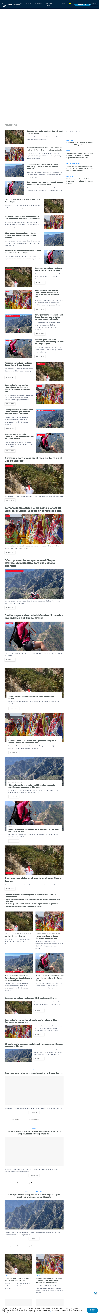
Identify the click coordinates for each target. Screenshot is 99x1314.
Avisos (63, 3)
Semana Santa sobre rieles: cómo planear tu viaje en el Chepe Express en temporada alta (48, 936)
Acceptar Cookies (92, 1310)
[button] (95, 1293)
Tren (21, 3)
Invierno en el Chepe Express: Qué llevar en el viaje (23, 906)
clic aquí (48, 1312)
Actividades (38, 3)
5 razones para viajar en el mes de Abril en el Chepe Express (31, 998)
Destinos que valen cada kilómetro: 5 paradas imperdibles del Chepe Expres (49, 342)
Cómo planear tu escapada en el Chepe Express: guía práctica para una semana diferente (42, 167)
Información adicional (14, 315)
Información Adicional (49, 4)
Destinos (28, 3)
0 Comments (35, 1120)
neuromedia (15, 1120)
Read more (40, 282)
